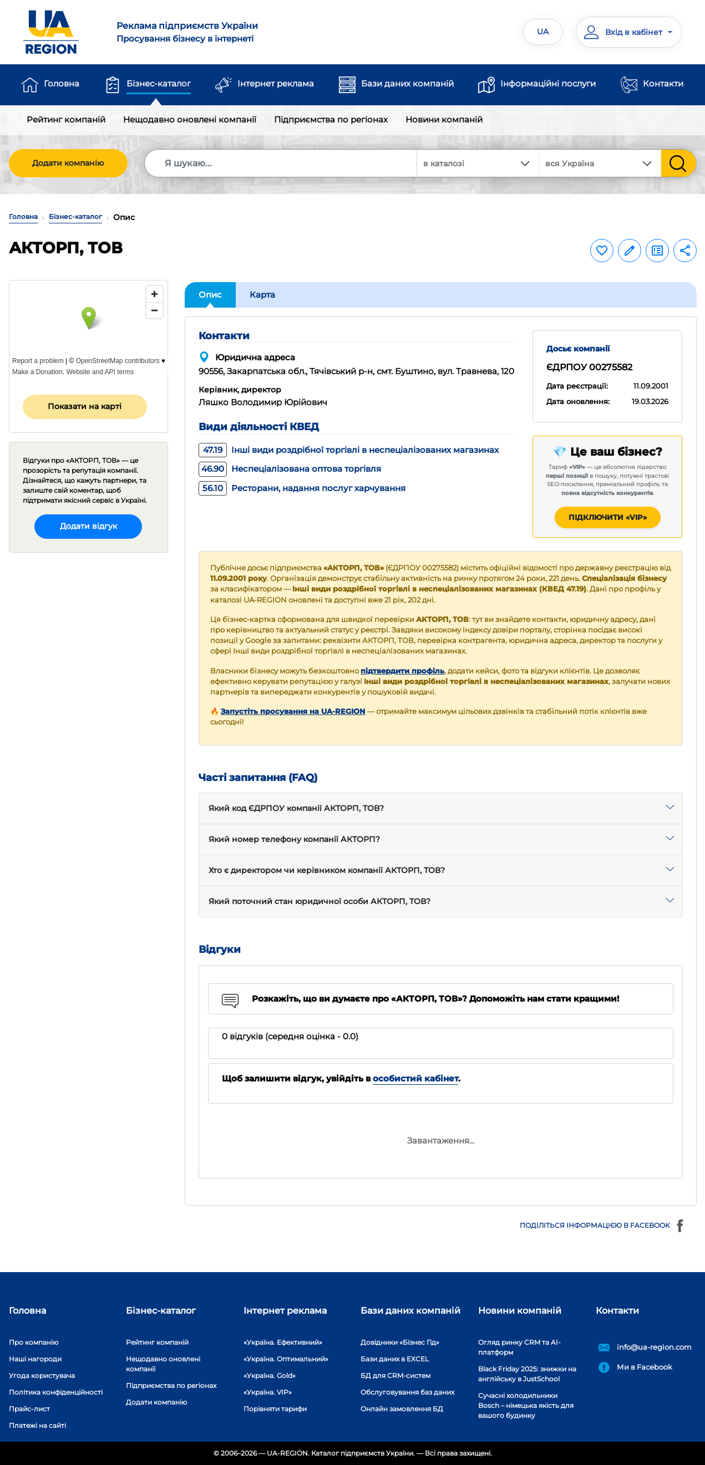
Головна (61, 83)
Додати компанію (68, 163)
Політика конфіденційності (56, 1392)
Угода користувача (42, 1375)
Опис (210, 294)
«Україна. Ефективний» (283, 1342)
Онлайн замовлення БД (402, 1409)
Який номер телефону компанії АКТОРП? (294, 839)
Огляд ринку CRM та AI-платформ (519, 1347)
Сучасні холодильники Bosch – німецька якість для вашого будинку (526, 1405)
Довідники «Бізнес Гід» (400, 1342)
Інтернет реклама (275, 83)
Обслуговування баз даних (407, 1392)
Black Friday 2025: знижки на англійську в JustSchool (527, 1374)
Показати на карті (84, 406)
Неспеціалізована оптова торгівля (290, 468)
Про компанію (33, 1342)
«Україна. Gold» (270, 1375)
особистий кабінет (415, 1078)
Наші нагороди (35, 1359)
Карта (262, 294)
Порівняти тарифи (275, 1409)
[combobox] (600, 163)
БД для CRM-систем (395, 1375)
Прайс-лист (29, 1409)
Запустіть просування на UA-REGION (293, 711)
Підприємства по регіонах (331, 119)
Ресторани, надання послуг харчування (302, 488)
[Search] (281, 163)
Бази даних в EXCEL (395, 1359)
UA (543, 32)
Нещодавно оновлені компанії (189, 119)
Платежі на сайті (37, 1425)
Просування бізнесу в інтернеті (227, 31)
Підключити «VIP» (608, 517)
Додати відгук (88, 526)
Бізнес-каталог (158, 83)
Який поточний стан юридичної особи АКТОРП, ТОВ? (319, 901)
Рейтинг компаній (66, 119)
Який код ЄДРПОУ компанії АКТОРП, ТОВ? (296, 808)
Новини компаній (444, 119)
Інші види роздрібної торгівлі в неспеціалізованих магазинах (349, 450)
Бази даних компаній (407, 83)
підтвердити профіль (402, 671)
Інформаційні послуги (548, 83)
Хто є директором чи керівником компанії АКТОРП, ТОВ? (327, 870)
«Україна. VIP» (268, 1392)
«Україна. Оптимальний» (286, 1359)
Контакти (663, 83)
